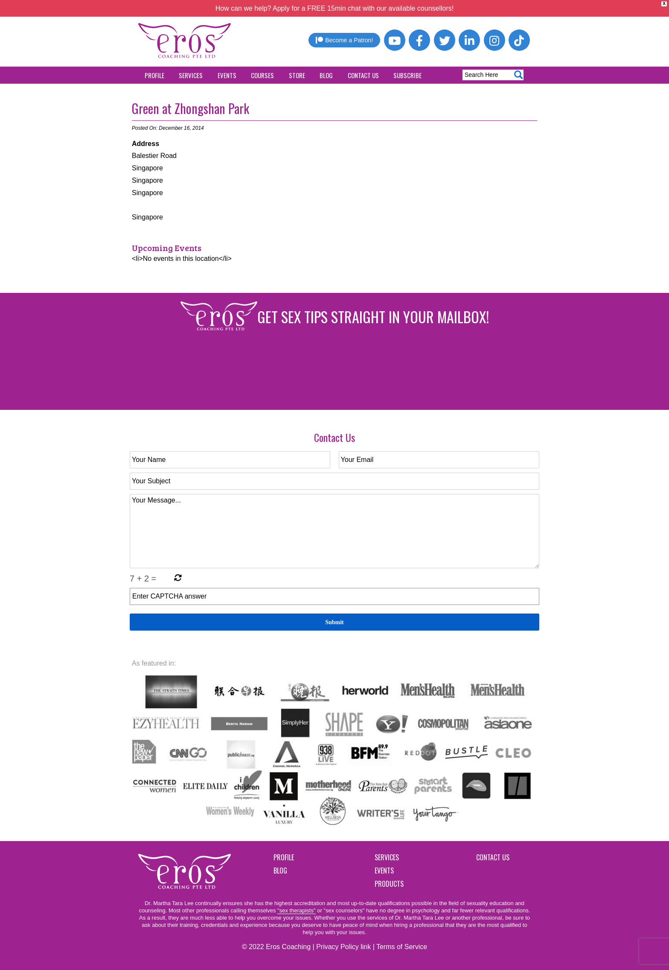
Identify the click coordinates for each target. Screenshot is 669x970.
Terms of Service (401, 946)
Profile (154, 75)
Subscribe (407, 75)
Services (191, 75)
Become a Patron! (344, 40)
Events (227, 75)
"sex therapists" (296, 910)
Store (297, 75)
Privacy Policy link (343, 946)
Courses (262, 75)
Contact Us (363, 75)
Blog (326, 75)
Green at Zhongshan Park (190, 108)
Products (389, 884)
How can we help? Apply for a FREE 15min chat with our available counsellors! (334, 8)
